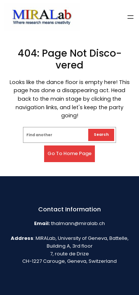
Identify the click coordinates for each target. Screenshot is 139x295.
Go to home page (69, 153)
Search (101, 134)
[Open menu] (130, 17)
